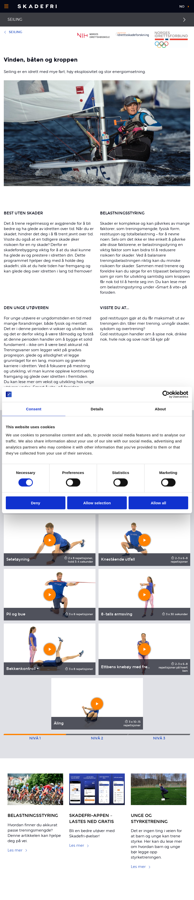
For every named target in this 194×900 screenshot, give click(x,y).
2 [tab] (97, 738)
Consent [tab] (33, 409)
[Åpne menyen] (6, 6)
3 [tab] (159, 738)
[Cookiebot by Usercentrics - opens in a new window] (166, 394)
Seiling (15, 19)
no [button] (181, 6)
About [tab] (160, 409)
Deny (35, 503)
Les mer (18, 850)
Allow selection (97, 503)
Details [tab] (97, 409)
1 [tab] (35, 738)
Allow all (158, 503)
